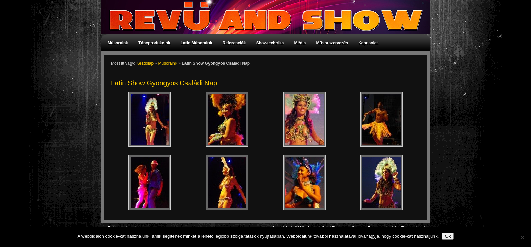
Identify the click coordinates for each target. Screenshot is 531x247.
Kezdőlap (145, 63)
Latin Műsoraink (196, 42)
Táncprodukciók (154, 42)
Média (300, 42)
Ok (448, 236)
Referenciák (234, 42)
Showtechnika (270, 42)
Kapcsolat (368, 42)
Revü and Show (262, 17)
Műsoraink (118, 42)
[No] (522, 237)
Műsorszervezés (332, 42)
